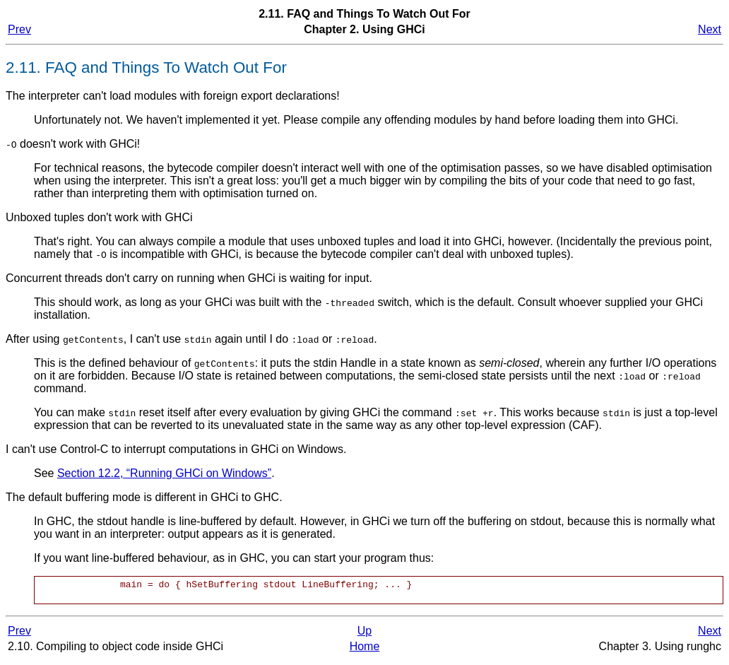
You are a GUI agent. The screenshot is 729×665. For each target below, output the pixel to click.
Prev (19, 29)
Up (364, 635)
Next (709, 29)
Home (365, 651)
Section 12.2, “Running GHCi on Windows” (164, 473)
